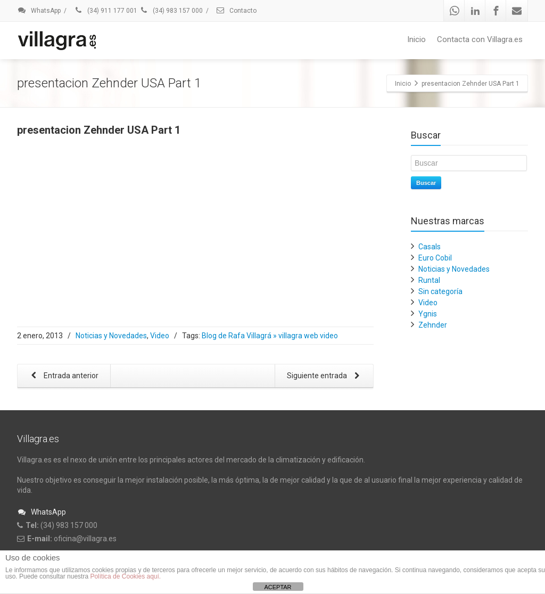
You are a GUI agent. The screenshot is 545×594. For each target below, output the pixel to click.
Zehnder (432, 325)
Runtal (429, 280)
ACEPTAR (277, 587)
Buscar (426, 183)
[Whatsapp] (454, 10)
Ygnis (427, 314)
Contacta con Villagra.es (480, 39)
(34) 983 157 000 (171, 10)
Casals (429, 246)
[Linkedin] (475, 10)
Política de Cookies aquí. (125, 576)
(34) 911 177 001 (105, 10)
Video (159, 335)
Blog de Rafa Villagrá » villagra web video (270, 335)
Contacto (236, 10)
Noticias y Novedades (111, 335)
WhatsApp (39, 10)
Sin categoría (440, 291)
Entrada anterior (62, 376)
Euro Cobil (435, 258)
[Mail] (516, 10)
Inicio (416, 39)
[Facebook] (496, 10)
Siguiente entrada (325, 376)
